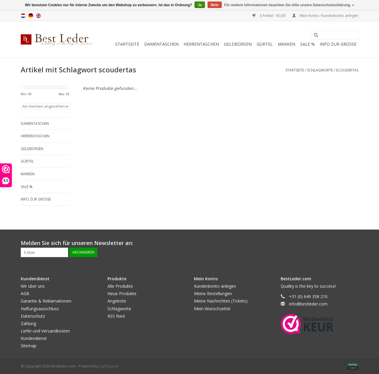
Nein (215, 5)
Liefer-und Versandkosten (45, 331)
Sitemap (28, 345)
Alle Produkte (120, 286)
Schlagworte (320, 70)
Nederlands (23, 15)
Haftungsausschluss (40, 308)
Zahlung (28, 323)
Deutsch (30, 15)
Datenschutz (33, 316)
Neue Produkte (121, 293)
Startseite (127, 44)
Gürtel (265, 44)
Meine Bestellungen (213, 293)
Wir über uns (33, 286)
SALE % (307, 44)
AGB (25, 293)
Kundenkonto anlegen (215, 286)
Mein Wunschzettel (212, 308)
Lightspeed (109, 366)
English (38, 15)
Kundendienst (34, 338)
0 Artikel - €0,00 (269, 15)
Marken (286, 44)
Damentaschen (161, 44)
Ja (200, 5)
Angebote (116, 301)
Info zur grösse (338, 44)
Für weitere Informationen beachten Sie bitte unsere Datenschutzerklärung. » (289, 5)
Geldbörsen (238, 44)
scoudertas (347, 70)
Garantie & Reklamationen (46, 301)
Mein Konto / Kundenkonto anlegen (325, 15)
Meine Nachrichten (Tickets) (221, 301)
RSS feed (116, 316)
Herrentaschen (201, 44)
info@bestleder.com (308, 304)
